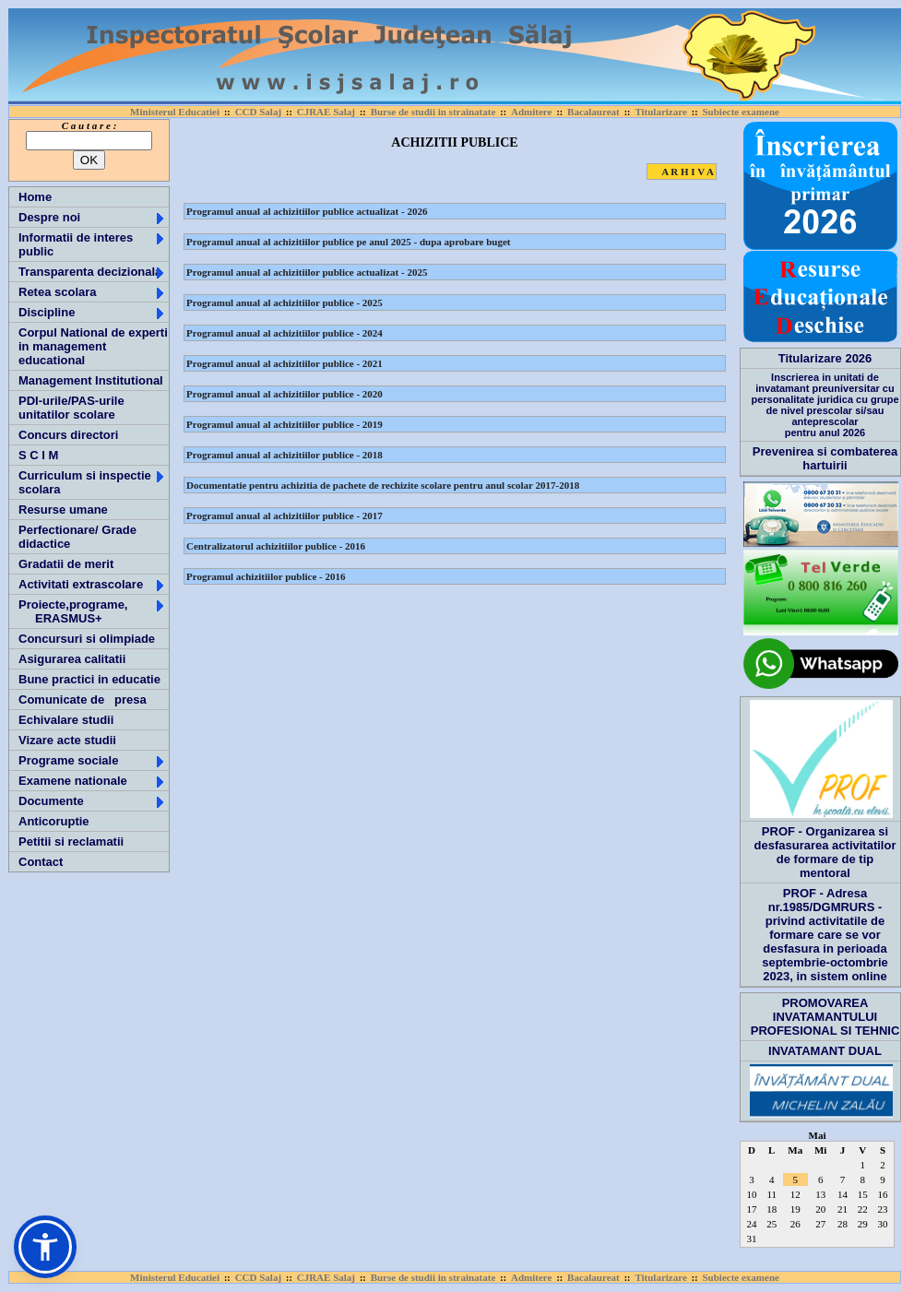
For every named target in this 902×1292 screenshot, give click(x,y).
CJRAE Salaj (326, 111)
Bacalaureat (593, 111)
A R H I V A (687, 171)
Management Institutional (90, 380)
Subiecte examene (740, 111)
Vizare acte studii (67, 740)
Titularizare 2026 (825, 358)
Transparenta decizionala (92, 272)
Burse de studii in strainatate (433, 111)
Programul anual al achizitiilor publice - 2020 (284, 393)
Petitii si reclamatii (71, 841)
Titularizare (660, 111)
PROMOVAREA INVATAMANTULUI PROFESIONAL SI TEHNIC (825, 1016)
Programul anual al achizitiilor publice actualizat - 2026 (306, 211)
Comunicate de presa (82, 699)
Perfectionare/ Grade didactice (77, 537)
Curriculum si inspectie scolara (92, 482)
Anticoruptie (53, 821)
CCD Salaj (258, 111)
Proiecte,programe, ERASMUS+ (92, 611)
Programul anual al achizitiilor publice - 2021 (284, 363)
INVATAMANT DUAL (825, 1051)
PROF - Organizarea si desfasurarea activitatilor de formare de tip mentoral (825, 852)
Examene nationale (92, 781)
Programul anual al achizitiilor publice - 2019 (284, 424)
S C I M (38, 455)
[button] (45, 1247)
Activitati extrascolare (92, 584)
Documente (92, 801)
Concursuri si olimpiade (86, 639)
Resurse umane (63, 509)
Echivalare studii (65, 720)
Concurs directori (68, 435)
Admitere (531, 111)
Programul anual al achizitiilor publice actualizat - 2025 (306, 272)
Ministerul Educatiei (175, 111)
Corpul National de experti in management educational (93, 346)
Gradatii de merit (65, 564)
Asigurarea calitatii (71, 659)
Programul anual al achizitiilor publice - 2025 (284, 302)
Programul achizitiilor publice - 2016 (266, 576)
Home (35, 197)
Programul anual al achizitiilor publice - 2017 (284, 515)
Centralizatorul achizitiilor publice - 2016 (275, 545)
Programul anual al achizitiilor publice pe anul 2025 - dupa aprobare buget (348, 241)
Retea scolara (92, 292)
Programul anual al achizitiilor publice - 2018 (284, 454)
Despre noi (92, 217)
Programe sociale (92, 760)
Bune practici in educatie (89, 679)
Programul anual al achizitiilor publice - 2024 (284, 332)
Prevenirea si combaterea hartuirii (825, 458)
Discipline (92, 312)
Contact (40, 862)
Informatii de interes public (92, 244)
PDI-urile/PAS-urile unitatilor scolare (71, 407)
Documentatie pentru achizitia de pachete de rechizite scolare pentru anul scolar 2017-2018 (382, 485)
